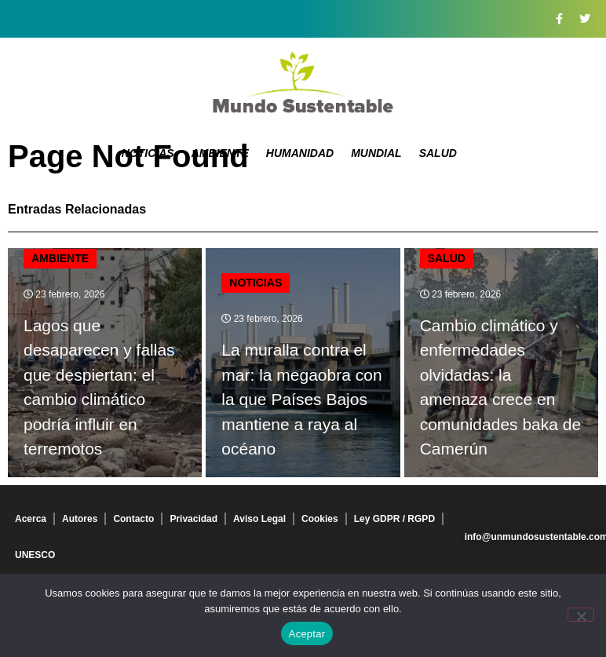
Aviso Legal (259, 518)
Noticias (148, 153)
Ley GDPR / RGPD (394, 518)
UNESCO (35, 554)
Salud (438, 153)
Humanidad (300, 153)
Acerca (30, 518)
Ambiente (220, 153)
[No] (581, 615)
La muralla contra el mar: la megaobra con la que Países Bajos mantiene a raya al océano (301, 399)
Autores (79, 518)
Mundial (376, 153)
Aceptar (307, 634)
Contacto (133, 518)
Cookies (319, 518)
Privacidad (193, 518)
